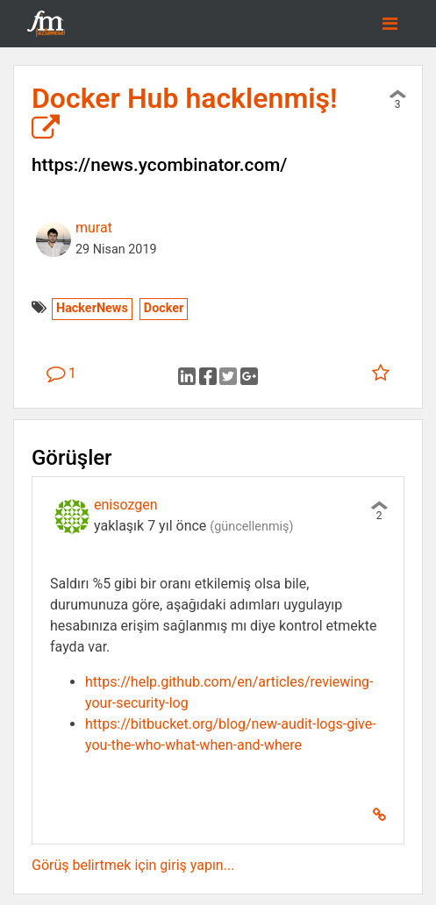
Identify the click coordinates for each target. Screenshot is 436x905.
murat (93, 227)
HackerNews (92, 308)
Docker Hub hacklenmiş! (185, 112)
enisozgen (126, 504)
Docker (164, 308)
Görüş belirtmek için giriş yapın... (133, 865)
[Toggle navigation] (390, 23)
